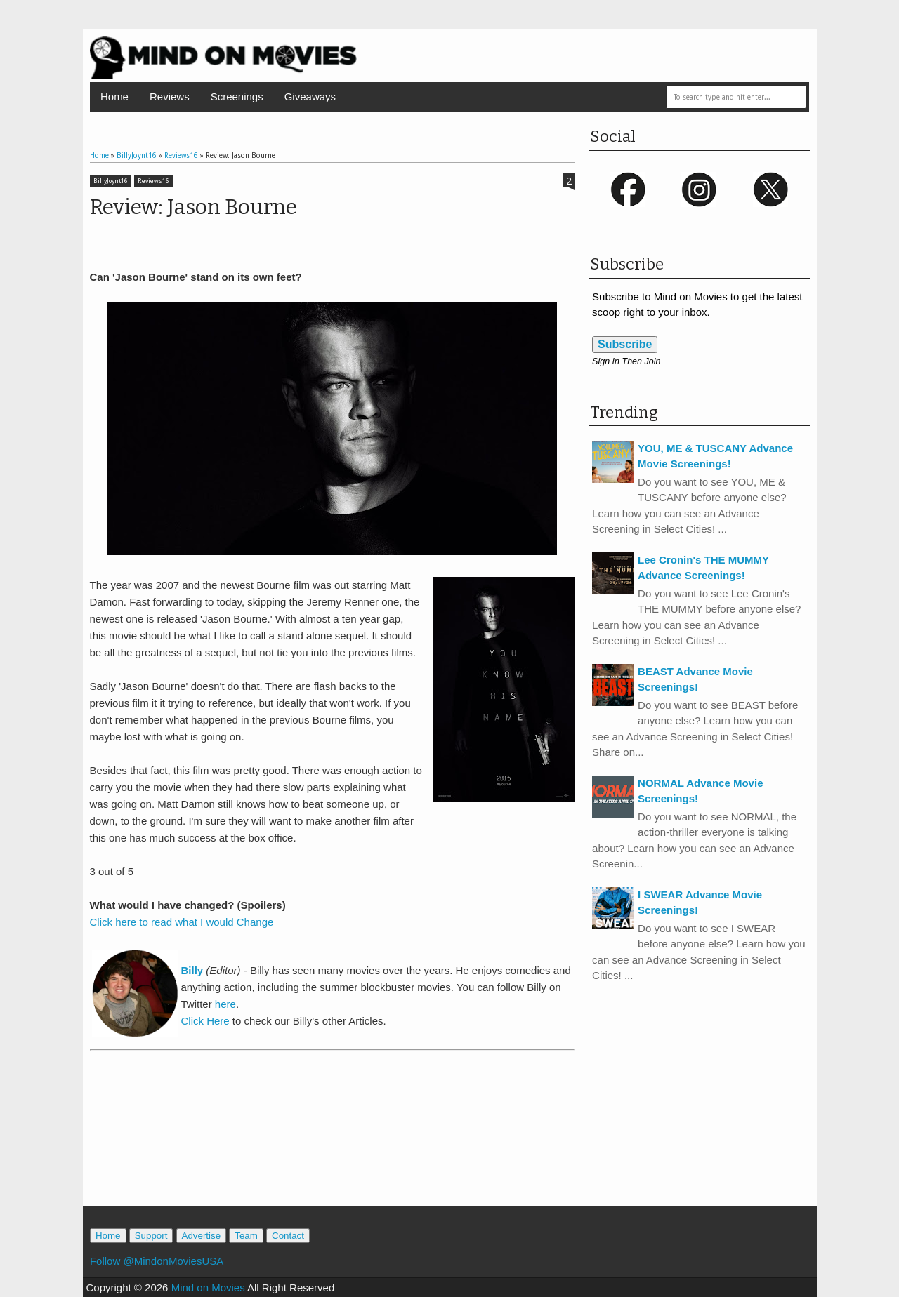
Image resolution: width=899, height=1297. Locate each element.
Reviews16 (153, 181)
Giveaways (310, 96)
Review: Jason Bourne (193, 207)
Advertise (201, 1235)
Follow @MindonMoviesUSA (156, 1261)
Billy (193, 970)
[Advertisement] (332, 1143)
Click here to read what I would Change (182, 922)
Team (246, 1235)
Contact (288, 1235)
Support (151, 1235)
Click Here (205, 1021)
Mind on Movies (208, 1287)
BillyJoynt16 (110, 181)
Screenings (237, 96)
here (225, 1004)
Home (114, 96)
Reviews (170, 96)
